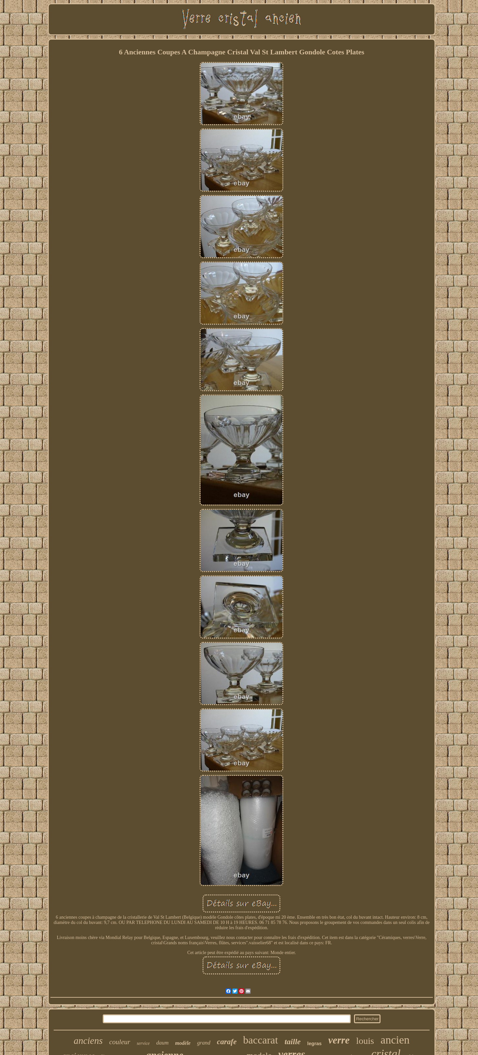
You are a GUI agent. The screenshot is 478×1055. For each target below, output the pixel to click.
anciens (88, 1040)
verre (338, 1040)
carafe (227, 1042)
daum (162, 1043)
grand (203, 1043)
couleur (119, 1042)
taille (293, 1041)
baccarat (260, 1040)
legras (314, 1043)
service (143, 1043)
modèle (182, 1043)
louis (365, 1041)
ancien (395, 1040)
